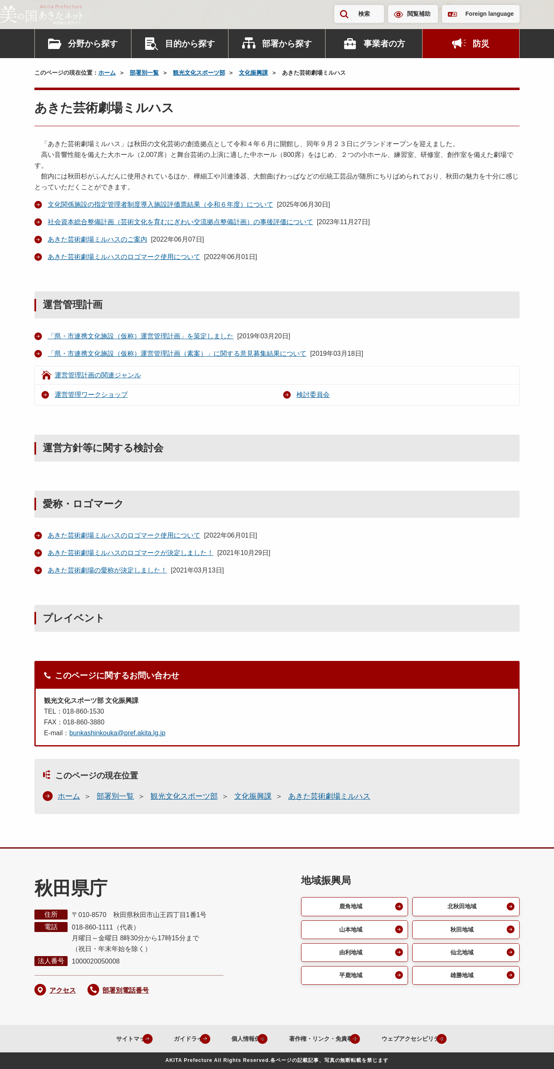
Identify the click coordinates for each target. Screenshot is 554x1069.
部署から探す (287, 43)
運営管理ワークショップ (91, 394)
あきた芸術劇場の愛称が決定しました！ (107, 570)
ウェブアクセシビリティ (421, 1038)
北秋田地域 (461, 906)
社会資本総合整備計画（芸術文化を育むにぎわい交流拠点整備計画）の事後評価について (180, 221)
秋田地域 (461, 930)
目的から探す (190, 43)
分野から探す (93, 43)
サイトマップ (103, 1038)
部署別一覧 (144, 72)
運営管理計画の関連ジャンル (98, 375)
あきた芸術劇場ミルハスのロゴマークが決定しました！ (131, 552)
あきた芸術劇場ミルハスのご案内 (97, 239)
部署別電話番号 (125, 990)
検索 (364, 13)
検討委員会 (313, 394)
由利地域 (349, 955)
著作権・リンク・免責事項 (319, 1038)
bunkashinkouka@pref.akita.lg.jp (117, 732)
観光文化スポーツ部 (199, 72)
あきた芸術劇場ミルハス (329, 796)
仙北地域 (461, 955)
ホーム (107, 72)
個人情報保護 (234, 1038)
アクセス (62, 990)
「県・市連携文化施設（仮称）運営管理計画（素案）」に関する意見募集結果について (177, 353)
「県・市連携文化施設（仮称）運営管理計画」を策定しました (140, 336)
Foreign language (489, 13)
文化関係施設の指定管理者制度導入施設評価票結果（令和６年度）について (160, 204)
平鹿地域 (349, 979)
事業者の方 (384, 43)
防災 (481, 43)
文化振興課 (253, 72)
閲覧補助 (418, 13)
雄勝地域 (461, 979)
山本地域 (349, 930)
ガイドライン (168, 1038)
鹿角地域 (349, 906)
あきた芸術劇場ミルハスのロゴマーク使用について (124, 256)
